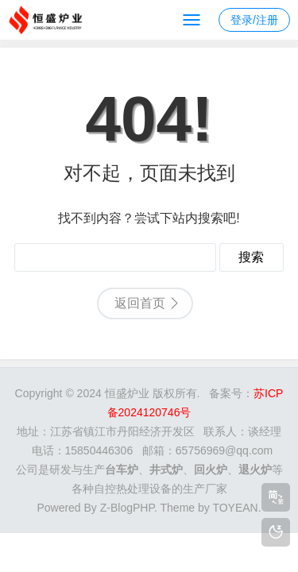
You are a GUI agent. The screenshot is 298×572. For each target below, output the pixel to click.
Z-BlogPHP (127, 507)
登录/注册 (254, 20)
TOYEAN (234, 507)
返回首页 (139, 303)
